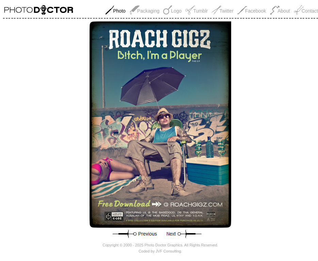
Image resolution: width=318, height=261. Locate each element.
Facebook (255, 11)
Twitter (226, 11)
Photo (119, 11)
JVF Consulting (168, 251)
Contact (310, 11)
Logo (176, 11)
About (283, 11)
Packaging (148, 11)
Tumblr (200, 11)
